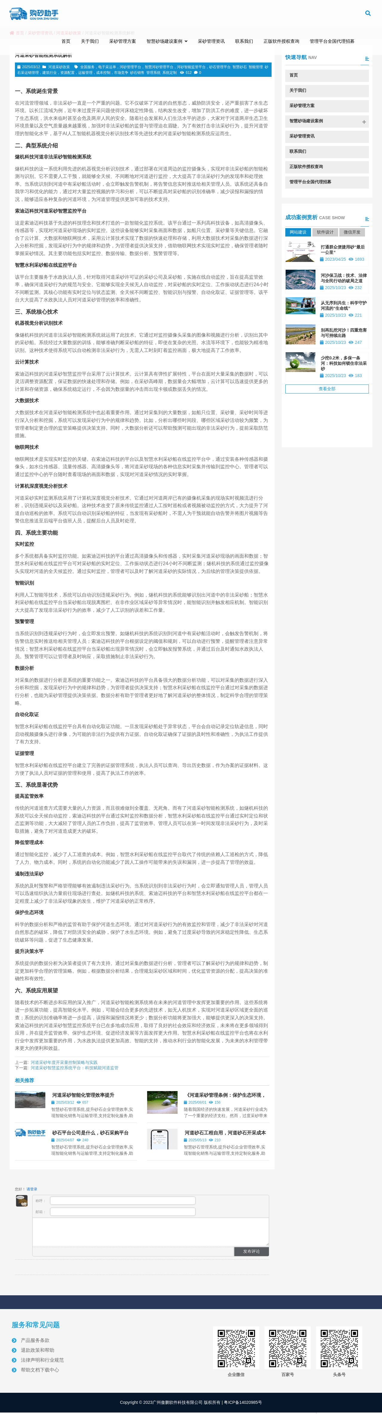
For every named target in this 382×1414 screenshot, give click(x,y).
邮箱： (116, 1212)
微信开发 (352, 232)
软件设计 (325, 232)
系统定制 (169, 73)
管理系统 (153, 73)
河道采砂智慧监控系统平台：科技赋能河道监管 (74, 1067)
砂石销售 (137, 73)
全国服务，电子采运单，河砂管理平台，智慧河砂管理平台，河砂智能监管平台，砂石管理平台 (155, 67)
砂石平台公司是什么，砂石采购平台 (90, 1132)
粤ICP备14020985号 (242, 1402)
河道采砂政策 (59, 67)
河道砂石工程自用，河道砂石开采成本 (225, 1132)
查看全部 (327, 388)
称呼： (116, 1201)
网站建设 (298, 232)
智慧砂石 (239, 67)
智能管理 (256, 67)
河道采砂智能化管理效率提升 (83, 1095)
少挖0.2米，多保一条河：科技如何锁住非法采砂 (344, 363)
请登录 (32, 1189)
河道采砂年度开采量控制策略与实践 (64, 1062)
